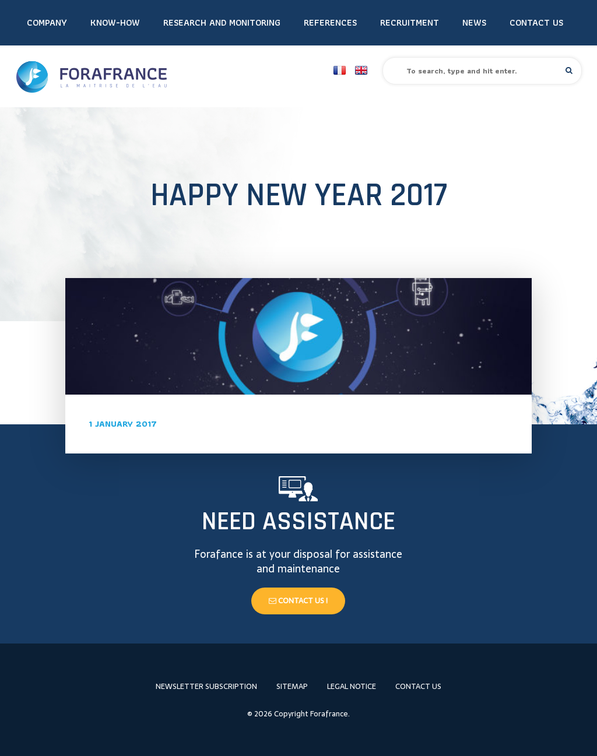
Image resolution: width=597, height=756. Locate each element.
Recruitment (409, 22)
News (474, 22)
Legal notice (351, 686)
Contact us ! (298, 601)
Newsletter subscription (206, 686)
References (330, 22)
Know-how (115, 22)
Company (47, 22)
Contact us (536, 22)
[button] (569, 70)
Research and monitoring (221, 22)
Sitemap (292, 686)
